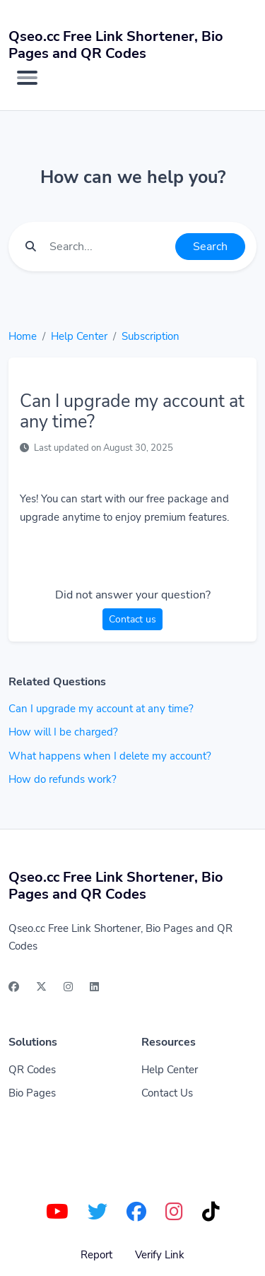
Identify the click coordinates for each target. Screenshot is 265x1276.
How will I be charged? (63, 732)
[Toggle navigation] (27, 78)
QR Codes (32, 1070)
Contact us (132, 619)
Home (22, 336)
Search (210, 246)
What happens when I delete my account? (109, 756)
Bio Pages (32, 1093)
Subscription (150, 336)
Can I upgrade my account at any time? (101, 709)
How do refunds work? (62, 779)
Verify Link (159, 1255)
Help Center (79, 336)
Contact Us (167, 1093)
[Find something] (108, 246)
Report (96, 1255)
